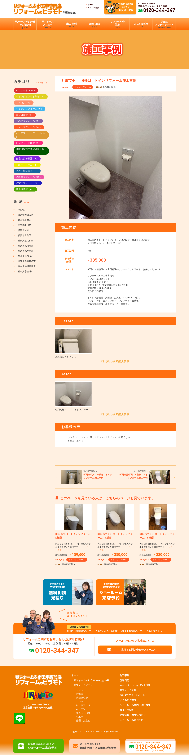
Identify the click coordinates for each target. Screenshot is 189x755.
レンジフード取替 (28, 142)
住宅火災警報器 (27, 158)
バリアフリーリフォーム (30, 135)
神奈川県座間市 (25, 251)
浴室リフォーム (27, 183)
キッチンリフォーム (29, 108)
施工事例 (124, 675)
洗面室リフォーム (29, 177)
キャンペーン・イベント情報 (135, 685)
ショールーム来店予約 (131, 720)
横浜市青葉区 (24, 235)
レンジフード (83, 705)
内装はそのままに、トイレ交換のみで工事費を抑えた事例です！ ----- (73, 547)
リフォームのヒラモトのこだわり (91, 680)
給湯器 (79, 694)
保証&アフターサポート (132, 695)
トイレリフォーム (82, 87)
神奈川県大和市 (25, 240)
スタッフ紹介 (127, 710)
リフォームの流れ (129, 690)
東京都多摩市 (24, 220)
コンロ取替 (25, 114)
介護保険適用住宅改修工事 (30, 151)
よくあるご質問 (128, 700)
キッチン (80, 709)
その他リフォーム (28, 121)
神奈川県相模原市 (27, 266)
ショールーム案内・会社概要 (135, 705)
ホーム (74, 675)
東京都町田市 (109, 87)
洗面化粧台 (82, 697)
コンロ (79, 701)
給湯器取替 (25, 189)
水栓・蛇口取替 (27, 170)
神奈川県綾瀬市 (25, 271)
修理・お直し (83, 720)
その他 (21, 209)
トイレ (79, 690)
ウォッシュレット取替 (30, 96)
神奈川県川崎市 (25, 245)
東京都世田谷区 (25, 215)
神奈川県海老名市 (27, 261)
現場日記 (124, 680)
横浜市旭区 (23, 230)
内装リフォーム (27, 164)
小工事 (79, 716)
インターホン (26, 90)
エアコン (23, 102)
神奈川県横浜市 (25, 256)
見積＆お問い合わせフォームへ (138, 649)
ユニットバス (83, 713)
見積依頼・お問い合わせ (133, 715)
